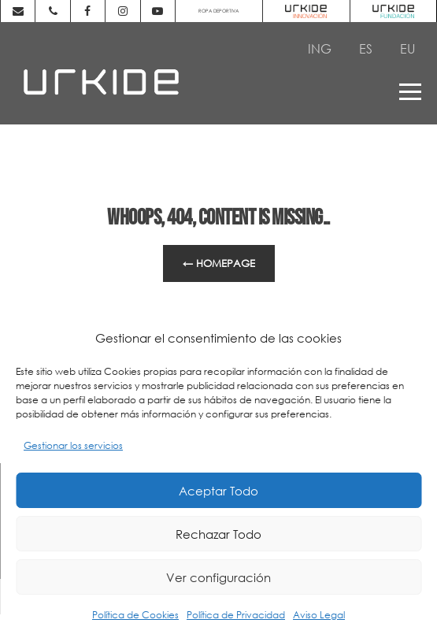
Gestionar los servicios (73, 445)
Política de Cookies (135, 614)
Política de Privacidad (236, 614)
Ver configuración (218, 577)
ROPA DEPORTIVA (218, 10)
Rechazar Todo (218, 534)
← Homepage (219, 263)
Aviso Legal (319, 614)
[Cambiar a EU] (407, 48)
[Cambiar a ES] (365, 48)
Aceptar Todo (218, 491)
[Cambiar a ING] (319, 48)
